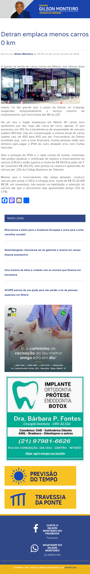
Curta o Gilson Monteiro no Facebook (52, 529)
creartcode (71, 568)
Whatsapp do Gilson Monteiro (52, 547)
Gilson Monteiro (23, 54)
